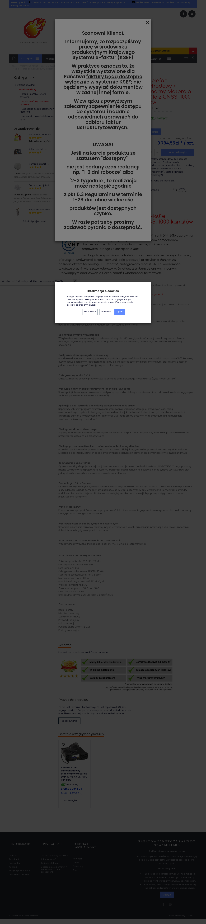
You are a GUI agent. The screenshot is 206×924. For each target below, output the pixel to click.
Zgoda (119, 311)
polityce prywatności (86, 305)
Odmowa (106, 311)
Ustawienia (90, 311)
